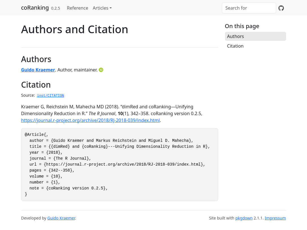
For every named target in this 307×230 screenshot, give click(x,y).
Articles (100, 8)
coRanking (35, 7)
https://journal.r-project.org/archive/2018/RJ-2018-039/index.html (90, 120)
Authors (235, 36)
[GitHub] (281, 8)
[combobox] (249, 8)
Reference (77, 8)
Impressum (275, 218)
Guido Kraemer (38, 70)
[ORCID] (101, 70)
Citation (235, 46)
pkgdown (244, 218)
